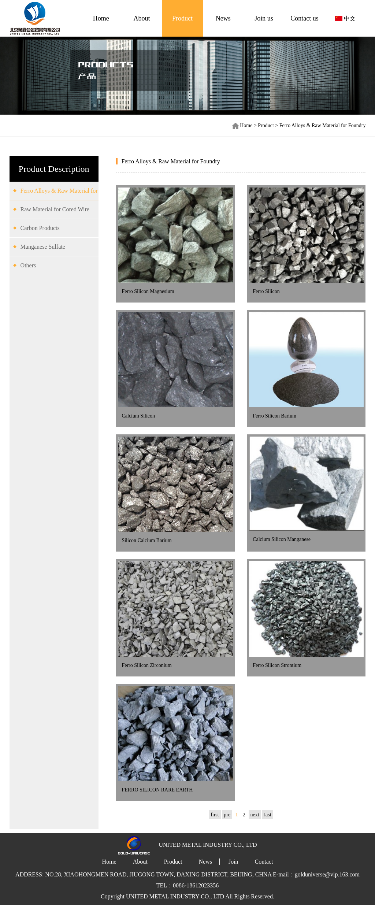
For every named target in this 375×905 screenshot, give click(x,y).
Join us (264, 18)
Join (233, 861)
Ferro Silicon (266, 291)
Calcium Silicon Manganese (282, 539)
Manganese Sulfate (43, 247)
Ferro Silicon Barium (274, 416)
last (267, 814)
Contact (264, 861)
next (254, 814)
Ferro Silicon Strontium (277, 665)
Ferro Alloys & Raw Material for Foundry (322, 125)
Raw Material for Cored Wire (55, 209)
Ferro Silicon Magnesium (148, 291)
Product (182, 18)
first (215, 814)
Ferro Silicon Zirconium (146, 665)
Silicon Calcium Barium (146, 540)
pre (227, 814)
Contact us (304, 18)
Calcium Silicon (138, 416)
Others (28, 265)
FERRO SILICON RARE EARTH (157, 790)
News (223, 18)
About (141, 18)
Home (101, 18)
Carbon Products (40, 228)
